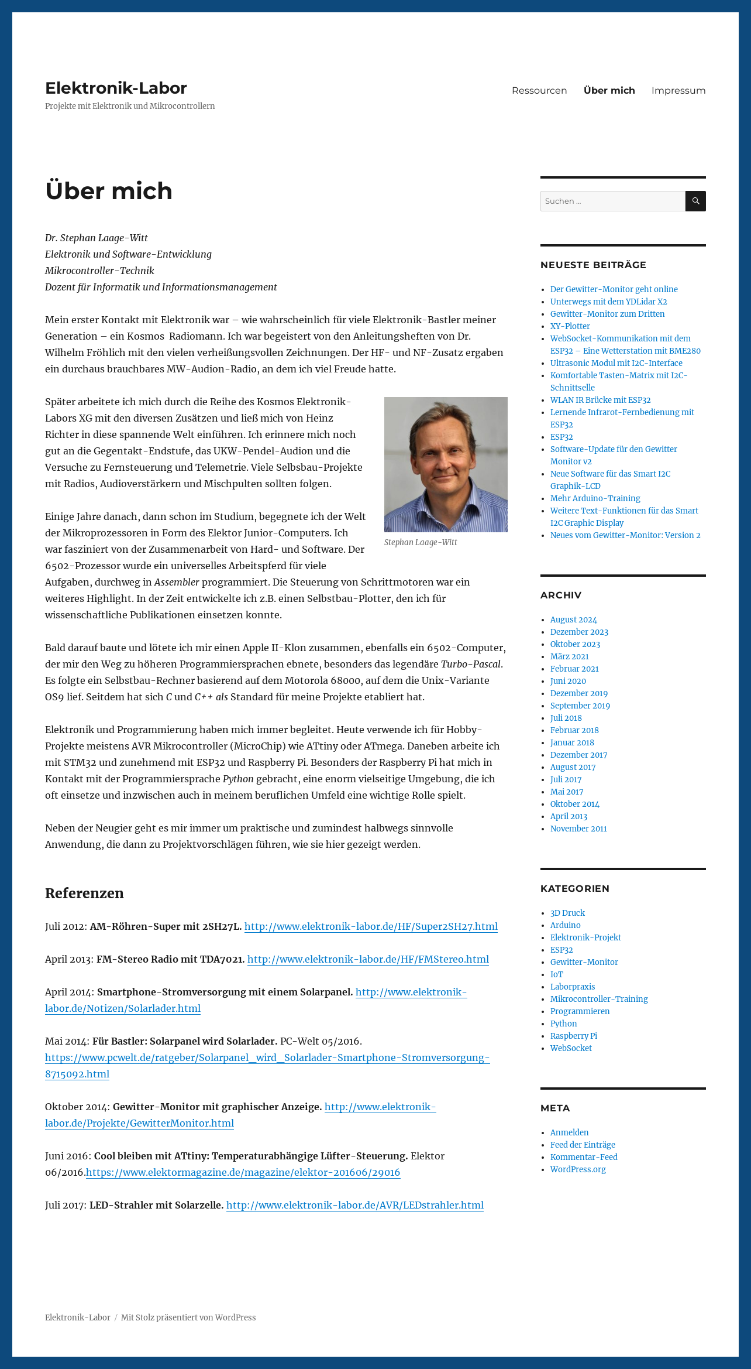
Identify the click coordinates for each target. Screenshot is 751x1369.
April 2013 (568, 817)
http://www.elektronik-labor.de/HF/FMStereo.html (368, 959)
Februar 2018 (574, 730)
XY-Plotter (570, 326)
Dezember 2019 (579, 694)
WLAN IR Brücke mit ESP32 (600, 400)
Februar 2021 (574, 669)
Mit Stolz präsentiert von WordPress (188, 1318)
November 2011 (578, 829)
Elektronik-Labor (116, 88)
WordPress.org (578, 1170)
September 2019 (580, 706)
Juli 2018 (566, 718)
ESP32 (561, 437)
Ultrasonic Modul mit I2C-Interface (616, 363)
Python (563, 1024)
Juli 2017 (566, 780)
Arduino (565, 925)
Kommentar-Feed (584, 1157)
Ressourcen (539, 90)
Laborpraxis (572, 987)
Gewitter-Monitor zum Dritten (607, 314)
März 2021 (569, 657)
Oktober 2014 (575, 804)
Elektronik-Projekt (585, 938)
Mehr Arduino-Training (595, 499)
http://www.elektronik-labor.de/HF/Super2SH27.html (371, 926)
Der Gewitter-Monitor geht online (614, 290)
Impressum (679, 90)
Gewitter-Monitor (584, 962)
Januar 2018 (572, 743)
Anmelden (569, 1133)
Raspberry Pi (573, 1036)
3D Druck (567, 913)
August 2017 (573, 767)
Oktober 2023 (575, 644)
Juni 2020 (568, 681)
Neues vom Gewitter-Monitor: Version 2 (625, 535)
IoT (556, 975)
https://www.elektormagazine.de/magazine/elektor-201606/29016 (243, 1172)
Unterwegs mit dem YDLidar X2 (608, 302)
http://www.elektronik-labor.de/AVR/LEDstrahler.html (355, 1205)
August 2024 (573, 620)
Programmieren (580, 1012)
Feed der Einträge (582, 1145)
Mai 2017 (567, 792)
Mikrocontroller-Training (599, 999)
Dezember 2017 (579, 755)
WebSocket (571, 1048)
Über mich (609, 90)
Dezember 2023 (579, 632)
